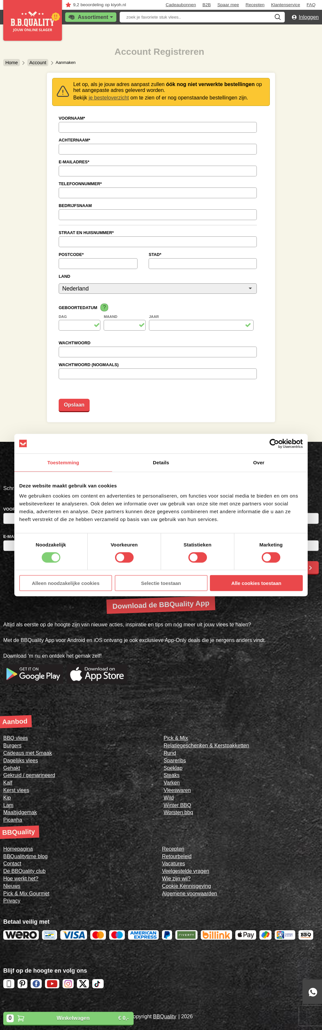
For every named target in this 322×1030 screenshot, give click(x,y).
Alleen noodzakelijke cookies (66, 583)
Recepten (254, 5)
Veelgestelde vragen (185, 871)
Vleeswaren (177, 790)
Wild (169, 797)
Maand (110, 317)
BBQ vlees (15, 738)
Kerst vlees (16, 790)
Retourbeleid (177, 856)
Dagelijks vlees (20, 760)
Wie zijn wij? (176, 878)
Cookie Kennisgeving (186, 886)
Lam (8, 805)
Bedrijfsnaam (75, 205)
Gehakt (11, 768)
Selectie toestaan (161, 583)
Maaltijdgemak (20, 812)
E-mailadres (74, 161)
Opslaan (74, 405)
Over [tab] (259, 462)
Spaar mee (228, 5)
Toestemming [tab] (63, 462)
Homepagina (18, 849)
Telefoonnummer (80, 183)
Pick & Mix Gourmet (26, 893)
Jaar (154, 317)
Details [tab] (161, 462)
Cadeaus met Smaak (27, 753)
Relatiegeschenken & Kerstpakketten (206, 745)
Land (64, 276)
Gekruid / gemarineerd (29, 775)
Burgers (12, 745)
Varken (172, 782)
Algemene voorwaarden (189, 893)
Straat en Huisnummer (86, 232)
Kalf (7, 782)
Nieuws (11, 886)
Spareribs (175, 760)
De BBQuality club (24, 871)
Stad (155, 254)
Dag (63, 317)
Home (11, 62)
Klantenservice (285, 5)
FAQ (311, 5)
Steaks (172, 775)
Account (37, 62)
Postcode (71, 254)
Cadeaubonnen (181, 5)
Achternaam (74, 140)
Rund (170, 753)
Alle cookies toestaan (256, 583)
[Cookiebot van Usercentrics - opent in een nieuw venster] (274, 443)
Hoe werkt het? (20, 878)
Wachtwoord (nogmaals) (89, 364)
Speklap (173, 768)
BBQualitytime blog (25, 856)
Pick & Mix (176, 738)
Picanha (12, 820)
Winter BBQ (177, 805)
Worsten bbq (178, 812)
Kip (7, 797)
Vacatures (173, 863)
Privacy (11, 900)
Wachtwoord (74, 342)
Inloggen (309, 17)
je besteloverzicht (109, 97)
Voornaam (72, 118)
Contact (12, 863)
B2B (206, 5)
